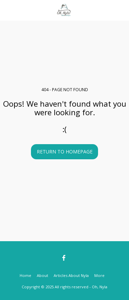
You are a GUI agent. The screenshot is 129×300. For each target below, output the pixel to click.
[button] (7, 10)
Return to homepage (65, 151)
